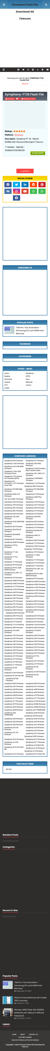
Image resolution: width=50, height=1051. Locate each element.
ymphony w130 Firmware (13, 673)
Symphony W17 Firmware (35, 742)
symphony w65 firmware (33, 716)
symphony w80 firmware (13, 695)
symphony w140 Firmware (35, 672)
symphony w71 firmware (13, 701)
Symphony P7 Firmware (34, 566)
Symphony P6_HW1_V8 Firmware (34, 570)
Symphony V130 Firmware (14, 463)
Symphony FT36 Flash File (15, 150)
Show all (25, 83)
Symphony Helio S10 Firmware (12, 495)
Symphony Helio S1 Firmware (33, 536)
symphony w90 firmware (13, 689)
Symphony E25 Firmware (35, 616)
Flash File (19, 147)
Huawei (7, 382)
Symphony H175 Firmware (14, 586)
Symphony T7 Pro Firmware (11, 558)
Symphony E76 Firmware (13, 604)
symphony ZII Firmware (34, 664)
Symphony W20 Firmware (34, 736)
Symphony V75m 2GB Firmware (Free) (12, 472)
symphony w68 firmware (13, 710)
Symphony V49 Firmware (35, 641)
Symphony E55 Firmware (15, 613)
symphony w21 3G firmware (11, 733)
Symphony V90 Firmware (35, 508)
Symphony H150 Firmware (35, 587)
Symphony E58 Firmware (13, 610)
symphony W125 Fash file (14, 676)
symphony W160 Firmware (32, 668)
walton (6, 388)
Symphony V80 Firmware (35, 628)
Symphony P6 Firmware (13, 578)
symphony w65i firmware (35, 713)
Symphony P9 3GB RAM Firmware (13, 490)
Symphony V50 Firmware (13, 641)
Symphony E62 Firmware (13, 508)
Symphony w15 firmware (33, 751)
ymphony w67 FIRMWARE (35, 710)
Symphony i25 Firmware (35, 524)
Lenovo (28, 385)
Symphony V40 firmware (13, 647)
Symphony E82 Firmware (13, 511)
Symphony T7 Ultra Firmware (33, 556)
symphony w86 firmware (35, 689)
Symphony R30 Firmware (33, 486)
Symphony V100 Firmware (35, 625)
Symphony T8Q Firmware (35, 546)
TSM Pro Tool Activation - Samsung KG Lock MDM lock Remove (30, 330)
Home (6, 373)
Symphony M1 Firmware (13, 539)
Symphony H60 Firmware (13, 592)
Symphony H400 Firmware (14, 581)
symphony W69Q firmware (36, 704)
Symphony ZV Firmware (13, 659)
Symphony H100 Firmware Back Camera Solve (35, 469)
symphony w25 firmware (35, 728)
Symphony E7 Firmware (13, 622)
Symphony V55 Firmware (13, 638)
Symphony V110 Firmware (14, 625)
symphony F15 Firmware (35, 543)
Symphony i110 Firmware (35, 483)
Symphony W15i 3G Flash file (14, 748)
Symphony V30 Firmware (13, 650)
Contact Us (33, 1034)
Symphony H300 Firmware (35, 581)
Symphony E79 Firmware (13, 601)
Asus (28, 379)
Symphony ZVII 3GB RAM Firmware (13, 467)
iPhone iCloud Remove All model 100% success (30, 999)
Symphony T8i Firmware (33, 549)
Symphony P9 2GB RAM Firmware (35, 490)
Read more (38, 153)
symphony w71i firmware (35, 698)
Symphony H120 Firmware (14, 589)
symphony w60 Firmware (35, 719)
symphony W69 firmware (13, 707)
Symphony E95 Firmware (13, 461)
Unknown (11, 99)
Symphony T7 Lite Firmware (11, 553)
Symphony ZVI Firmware (13, 656)
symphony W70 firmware (13, 704)
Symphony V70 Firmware (13, 635)
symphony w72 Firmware (13, 698)
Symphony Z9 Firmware (34, 511)
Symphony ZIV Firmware (35, 661)
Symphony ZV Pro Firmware (32, 657)
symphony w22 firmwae (35, 730)
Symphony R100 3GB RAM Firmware (14, 523)
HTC (6, 385)
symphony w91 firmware (35, 686)
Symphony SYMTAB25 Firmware (34, 479)
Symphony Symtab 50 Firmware (34, 531)
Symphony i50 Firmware (35, 522)
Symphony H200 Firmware (35, 584)
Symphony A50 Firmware (35, 540)
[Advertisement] (25, 38)
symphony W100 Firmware (12, 680)
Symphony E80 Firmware (35, 601)
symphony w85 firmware (13, 692)
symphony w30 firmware (13, 725)
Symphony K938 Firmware (14, 542)
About (22, 1034)
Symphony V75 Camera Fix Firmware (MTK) (13, 477)
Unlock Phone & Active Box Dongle (25, 1040)
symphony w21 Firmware (35, 733)
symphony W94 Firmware (35, 683)
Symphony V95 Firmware (13, 505)
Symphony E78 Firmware (35, 604)
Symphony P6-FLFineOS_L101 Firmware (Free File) (14, 483)
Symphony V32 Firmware (35, 647)
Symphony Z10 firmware (35, 494)
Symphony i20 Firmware (13, 527)
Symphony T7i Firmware (35, 560)
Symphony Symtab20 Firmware (12, 535)
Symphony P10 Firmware (35, 563)
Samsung (8, 379)
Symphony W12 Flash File (35, 754)
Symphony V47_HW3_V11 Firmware (35, 474)
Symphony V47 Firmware (35, 505)
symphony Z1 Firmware (13, 665)
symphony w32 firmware (13, 722)
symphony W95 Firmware (13, 683)
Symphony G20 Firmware (13, 514)
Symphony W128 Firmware (32, 676)
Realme (7, 376)
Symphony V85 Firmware (13, 628)
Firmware (10, 147)
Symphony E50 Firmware (13, 616)
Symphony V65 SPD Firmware (33, 518)
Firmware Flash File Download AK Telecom (25, 11)
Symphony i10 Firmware (35, 527)
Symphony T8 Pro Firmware (11, 546)
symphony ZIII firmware (13, 662)
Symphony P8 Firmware (13, 565)
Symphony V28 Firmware (35, 650)
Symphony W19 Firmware (35, 739)
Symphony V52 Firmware (35, 638)
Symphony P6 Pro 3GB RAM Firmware (12, 569)
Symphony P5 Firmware (34, 579)
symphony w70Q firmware (35, 701)
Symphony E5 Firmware (34, 622)
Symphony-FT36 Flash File (24, 94)
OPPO (28, 376)
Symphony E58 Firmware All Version (35, 611)
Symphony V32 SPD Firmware (11, 518)
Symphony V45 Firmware (35, 644)
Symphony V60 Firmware (35, 635)
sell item (9, 769)
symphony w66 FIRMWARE (10, 714)
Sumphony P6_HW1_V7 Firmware (13, 574)
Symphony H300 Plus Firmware (34, 498)
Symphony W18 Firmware (14, 739)
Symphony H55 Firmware (35, 593)
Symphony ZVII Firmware (35, 653)
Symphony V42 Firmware (13, 502)
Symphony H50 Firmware (13, 595)
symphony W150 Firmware (10, 669)
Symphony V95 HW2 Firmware (33, 464)
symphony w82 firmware (35, 692)
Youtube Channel (25, 1037)
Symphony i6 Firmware (34, 514)
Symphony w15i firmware (35, 748)
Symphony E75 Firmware (35, 607)
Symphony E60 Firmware (13, 607)
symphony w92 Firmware (13, 686)
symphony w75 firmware (35, 695)
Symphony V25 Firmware (13, 653)
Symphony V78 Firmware (35, 502)
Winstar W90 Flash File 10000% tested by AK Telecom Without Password (29, 1012)
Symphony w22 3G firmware (11, 729)
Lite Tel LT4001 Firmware (13, 499)
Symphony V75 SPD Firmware (11, 631)
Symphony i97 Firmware (35, 461)
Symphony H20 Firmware (13, 598)
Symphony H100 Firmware (35, 590)
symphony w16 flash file (35, 745)
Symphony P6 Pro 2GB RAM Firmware (34, 575)
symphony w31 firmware (35, 725)
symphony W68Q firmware (36, 707)
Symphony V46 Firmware (13, 644)
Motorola (29, 382)
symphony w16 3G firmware (11, 743)
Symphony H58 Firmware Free (35, 597)
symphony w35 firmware (35, 722)
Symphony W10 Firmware (14, 754)
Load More (25, 171)
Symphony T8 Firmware (34, 552)
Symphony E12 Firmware (13, 619)
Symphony (30, 373)
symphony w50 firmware (13, 719)
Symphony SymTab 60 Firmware (12, 530)
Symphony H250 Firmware (14, 583)
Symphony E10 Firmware (35, 619)
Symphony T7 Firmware (13, 562)
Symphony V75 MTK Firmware (33, 631)
